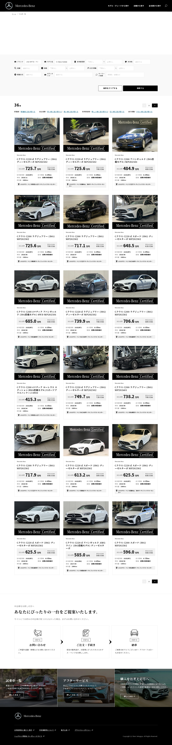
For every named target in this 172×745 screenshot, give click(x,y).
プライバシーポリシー (83, 730)
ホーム (14, 14)
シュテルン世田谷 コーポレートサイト (28, 736)
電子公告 (64, 730)
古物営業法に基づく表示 (23, 730)
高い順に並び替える (71, 111)
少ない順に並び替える (144, 111)
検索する (140, 88)
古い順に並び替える (117, 111)
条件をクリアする (110, 88)
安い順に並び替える (54, 111)
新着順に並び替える (28, 111)
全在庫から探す (155, 6)
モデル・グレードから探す (118, 6)
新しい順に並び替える (100, 111)
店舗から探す (139, 6)
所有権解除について (46, 730)
